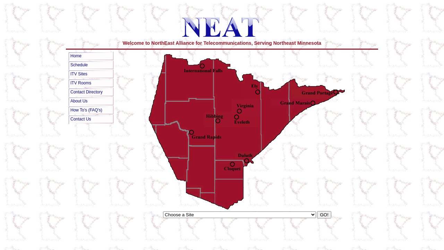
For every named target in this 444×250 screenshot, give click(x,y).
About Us (78, 101)
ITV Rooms (80, 83)
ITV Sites (78, 74)
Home (76, 55)
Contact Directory (86, 92)
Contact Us (80, 119)
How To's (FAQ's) (86, 110)
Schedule (79, 64)
